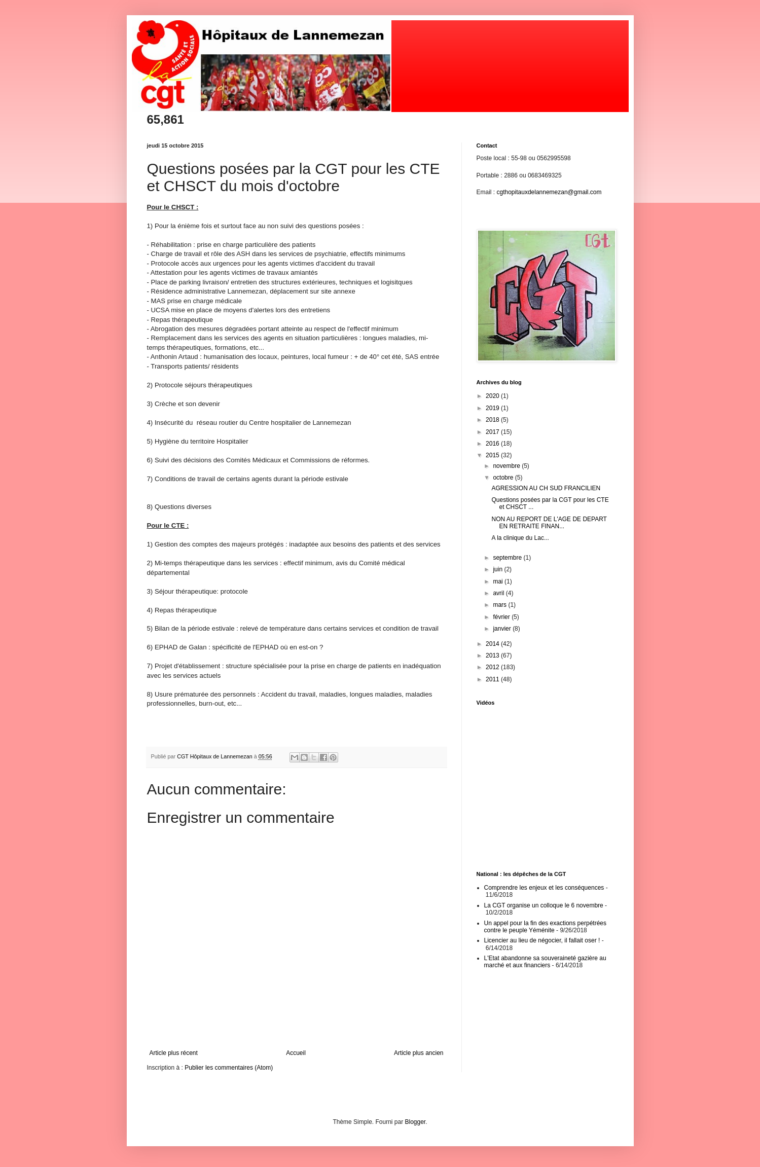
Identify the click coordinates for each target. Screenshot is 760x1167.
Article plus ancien (418, 1052)
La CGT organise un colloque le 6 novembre (543, 905)
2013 (493, 655)
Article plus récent (174, 1052)
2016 (493, 443)
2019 (493, 408)
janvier (503, 628)
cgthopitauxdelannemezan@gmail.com (549, 192)
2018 (493, 419)
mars (500, 604)
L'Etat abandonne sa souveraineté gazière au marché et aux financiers (545, 962)
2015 (493, 455)
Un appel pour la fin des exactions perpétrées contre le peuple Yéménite (545, 927)
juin (498, 569)
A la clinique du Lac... (520, 537)
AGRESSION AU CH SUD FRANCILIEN (545, 488)
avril (499, 593)
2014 (493, 643)
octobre (504, 477)
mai (498, 581)
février (502, 617)
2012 (493, 667)
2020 (493, 395)
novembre (507, 465)
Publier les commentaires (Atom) (229, 1067)
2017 (493, 431)
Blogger (415, 1121)
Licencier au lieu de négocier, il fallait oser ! (542, 940)
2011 (493, 679)
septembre (508, 557)
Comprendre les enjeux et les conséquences (544, 887)
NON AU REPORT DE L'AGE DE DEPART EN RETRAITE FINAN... (548, 523)
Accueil (296, 1052)
